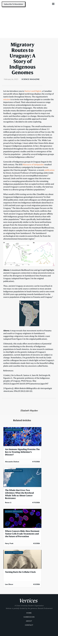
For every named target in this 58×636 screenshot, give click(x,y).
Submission (29, 617)
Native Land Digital (33, 91)
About (29, 621)
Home (29, 613)
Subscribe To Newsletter (13, 4)
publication (49, 170)
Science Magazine (31, 79)
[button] (53, 4)
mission (6, 99)
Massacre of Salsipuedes (33, 164)
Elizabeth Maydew (29, 411)
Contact (29, 625)
